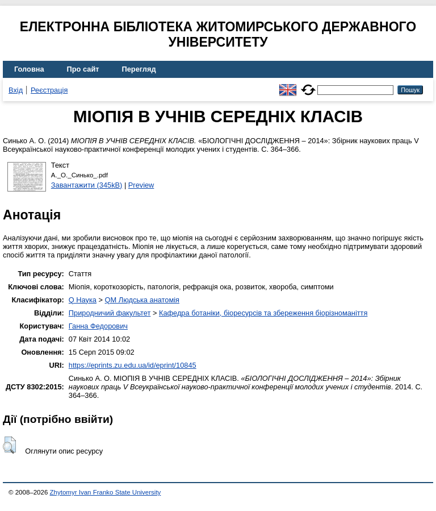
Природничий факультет (110, 313)
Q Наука (83, 300)
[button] (9, 445)
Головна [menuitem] (29, 69)
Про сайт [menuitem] (83, 69)
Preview (141, 185)
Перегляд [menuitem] (139, 69)
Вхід (16, 90)
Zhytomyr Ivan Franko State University (105, 492)
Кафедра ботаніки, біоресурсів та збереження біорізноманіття (263, 313)
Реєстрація (49, 90)
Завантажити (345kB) (87, 185)
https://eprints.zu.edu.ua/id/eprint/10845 (132, 365)
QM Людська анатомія (142, 300)
